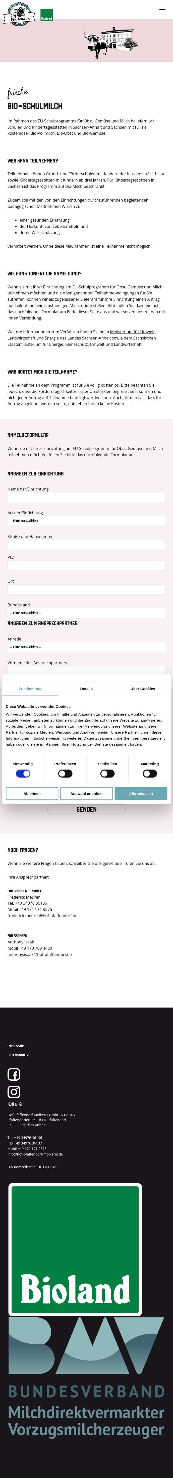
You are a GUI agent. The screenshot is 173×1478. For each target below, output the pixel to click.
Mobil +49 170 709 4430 (30, 948)
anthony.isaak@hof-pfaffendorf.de (40, 954)
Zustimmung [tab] (30, 688)
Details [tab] (86, 688)
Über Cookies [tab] (143, 688)
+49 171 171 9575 (32, 1148)
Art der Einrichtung (25, 513)
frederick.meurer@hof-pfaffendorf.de (42, 915)
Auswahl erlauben (86, 793)
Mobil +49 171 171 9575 (30, 909)
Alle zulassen (141, 793)
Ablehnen (32, 793)
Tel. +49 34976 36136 (27, 903)
